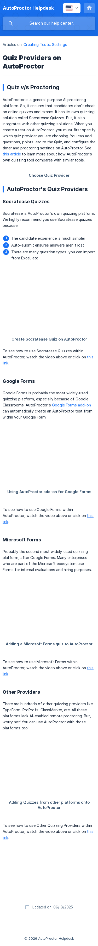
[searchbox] (49, 23)
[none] (28, 8)
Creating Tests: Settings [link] (45, 44)
